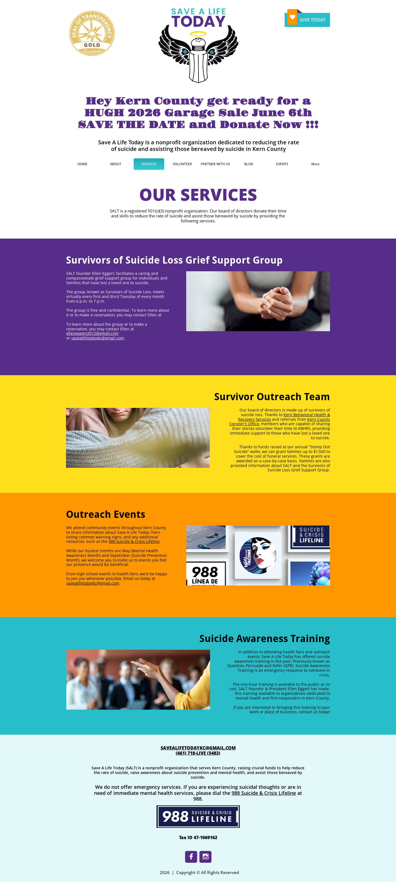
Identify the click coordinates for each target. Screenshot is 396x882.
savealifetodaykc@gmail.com (97, 338)
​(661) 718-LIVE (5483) (198, 753)
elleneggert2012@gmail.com (92, 333)
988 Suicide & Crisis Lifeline (134, 541)
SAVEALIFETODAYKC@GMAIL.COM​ (198, 748)
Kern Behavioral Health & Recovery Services (284, 417)
